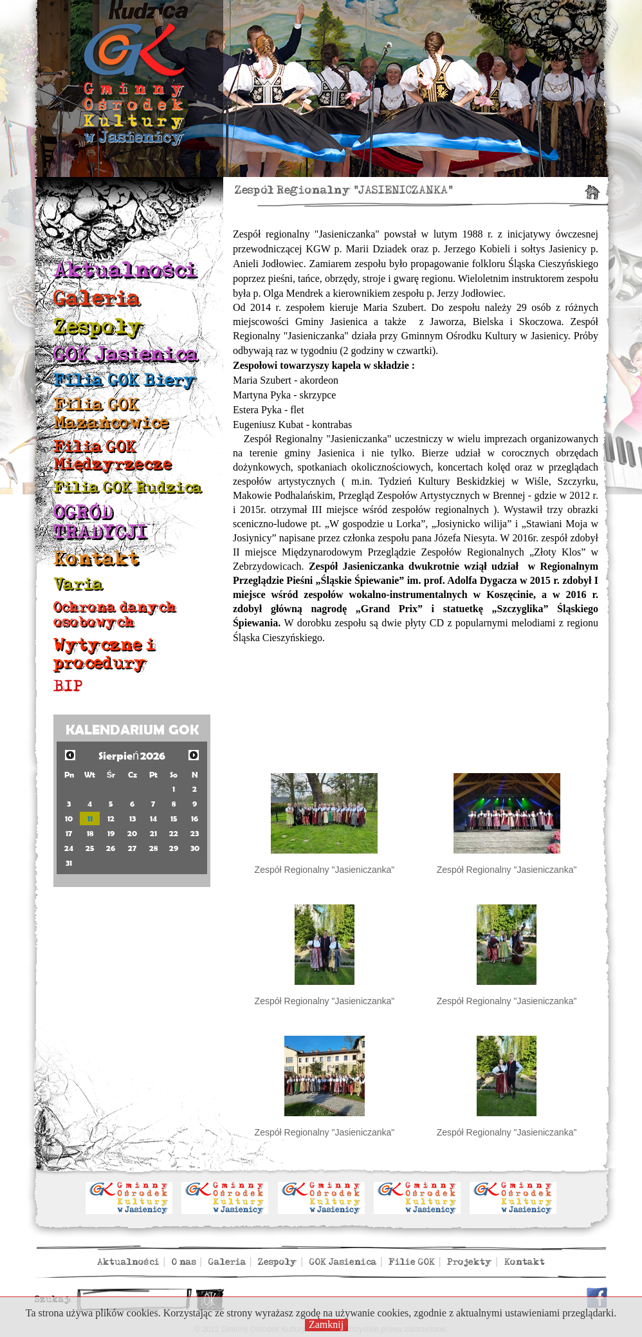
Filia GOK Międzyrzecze (112, 455)
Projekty (469, 1262)
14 (153, 818)
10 (69, 818)
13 (132, 818)
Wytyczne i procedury (104, 653)
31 (69, 863)
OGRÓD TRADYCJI (100, 522)
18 (90, 833)
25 (90, 848)
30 (194, 848)
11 (90, 818)
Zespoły (98, 326)
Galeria (97, 298)
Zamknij (326, 1324)
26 (110, 848)
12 (111, 818)
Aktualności (125, 270)
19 (111, 833)
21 (153, 833)
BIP (68, 686)
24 (68, 848)
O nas (184, 1262)
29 (173, 848)
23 (194, 833)
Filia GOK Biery (124, 380)
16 (194, 818)
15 (174, 818)
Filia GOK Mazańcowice (111, 413)
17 (69, 833)
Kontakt (96, 558)
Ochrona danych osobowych (114, 614)
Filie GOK (412, 1262)
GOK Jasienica (125, 354)
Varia (78, 584)
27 (132, 848)
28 (153, 848)
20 (132, 833)
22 (173, 833)
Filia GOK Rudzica (127, 488)
